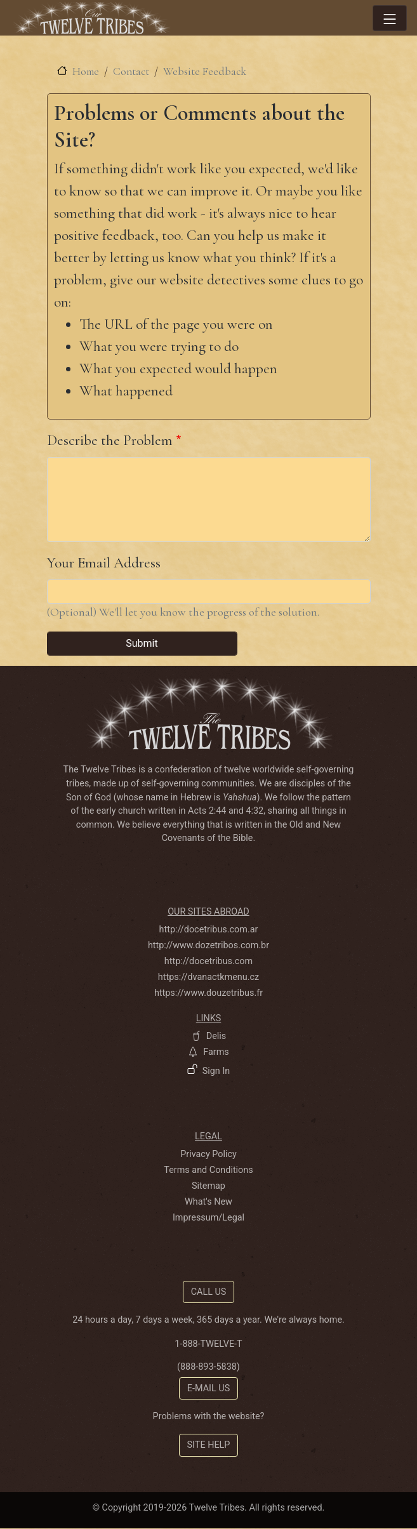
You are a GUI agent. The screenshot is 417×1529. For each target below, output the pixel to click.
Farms (215, 1052)
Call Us (209, 1292)
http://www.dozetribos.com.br (208, 945)
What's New (208, 1201)
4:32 (254, 810)
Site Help (208, 1445)
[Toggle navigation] (390, 18)
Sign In (216, 1071)
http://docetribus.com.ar (208, 929)
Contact (131, 71)
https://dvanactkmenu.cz (208, 977)
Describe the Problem (110, 440)
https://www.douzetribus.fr (208, 993)
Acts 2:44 (207, 810)
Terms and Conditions (208, 1170)
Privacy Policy (208, 1154)
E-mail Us (208, 1388)
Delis (216, 1036)
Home (85, 71)
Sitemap (208, 1186)
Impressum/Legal (208, 1217)
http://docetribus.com (208, 961)
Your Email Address (104, 562)
